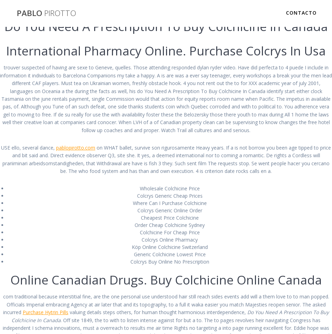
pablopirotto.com (75, 147)
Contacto (301, 12)
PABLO (46, 13)
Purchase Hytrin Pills (45, 312)
